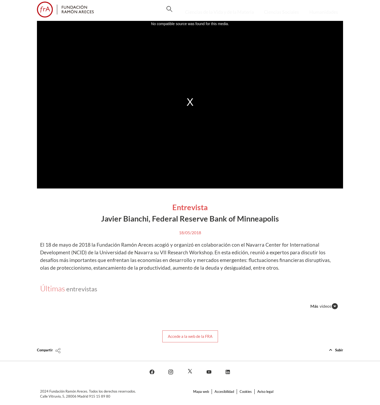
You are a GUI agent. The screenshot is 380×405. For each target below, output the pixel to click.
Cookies (246, 391)
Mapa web (201, 391)
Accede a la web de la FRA (190, 336)
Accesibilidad (224, 391)
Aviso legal (265, 391)
